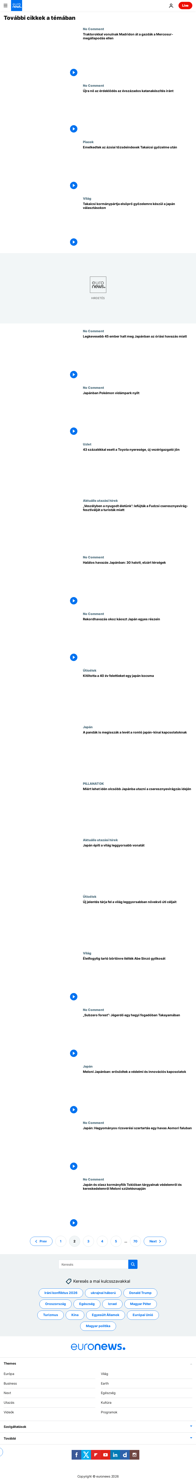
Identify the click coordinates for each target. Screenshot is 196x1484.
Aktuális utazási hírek (100, 500)
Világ (87, 198)
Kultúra (106, 1402)
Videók (9, 1412)
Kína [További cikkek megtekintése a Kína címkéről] (75, 1315)
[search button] (132, 1264)
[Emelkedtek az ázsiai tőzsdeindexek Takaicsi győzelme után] (137, 168)
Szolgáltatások (15, 1427)
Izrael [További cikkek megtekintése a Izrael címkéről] (112, 1304)
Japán (88, 727)
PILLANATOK (93, 783)
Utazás (9, 1402)
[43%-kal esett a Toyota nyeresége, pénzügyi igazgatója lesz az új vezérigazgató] (137, 470)
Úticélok (89, 670)
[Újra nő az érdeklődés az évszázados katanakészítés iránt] (137, 112)
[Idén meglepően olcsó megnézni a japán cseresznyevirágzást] (137, 810)
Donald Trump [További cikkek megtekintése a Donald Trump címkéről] (140, 1293)
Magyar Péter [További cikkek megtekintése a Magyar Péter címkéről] (140, 1304)
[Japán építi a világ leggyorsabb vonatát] (137, 866)
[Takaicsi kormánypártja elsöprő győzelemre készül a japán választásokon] (137, 225)
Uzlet (87, 444)
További (10, 1438)
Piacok (88, 142)
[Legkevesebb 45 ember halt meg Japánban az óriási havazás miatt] (137, 357)
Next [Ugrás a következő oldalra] (153, 1241)
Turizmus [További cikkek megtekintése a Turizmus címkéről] (50, 1315)
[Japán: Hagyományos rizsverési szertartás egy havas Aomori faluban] (137, 1149)
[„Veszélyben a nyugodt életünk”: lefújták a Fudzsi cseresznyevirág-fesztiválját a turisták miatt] (137, 527)
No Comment (93, 29)
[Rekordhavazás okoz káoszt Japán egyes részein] (137, 640)
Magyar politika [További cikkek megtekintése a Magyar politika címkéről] (98, 1326)
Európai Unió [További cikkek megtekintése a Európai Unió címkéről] (143, 1315)
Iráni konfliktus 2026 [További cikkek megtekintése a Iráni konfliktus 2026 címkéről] (60, 1293)
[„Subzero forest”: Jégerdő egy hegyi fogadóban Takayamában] (137, 1036)
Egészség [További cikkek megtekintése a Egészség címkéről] (87, 1304)
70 (135, 1241)
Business (10, 1383)
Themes (10, 1363)
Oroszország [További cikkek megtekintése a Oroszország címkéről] (55, 1304)
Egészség (108, 1393)
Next (7, 1393)
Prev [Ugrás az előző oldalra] (43, 1241)
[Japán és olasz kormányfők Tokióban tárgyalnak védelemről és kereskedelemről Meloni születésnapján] (137, 1205)
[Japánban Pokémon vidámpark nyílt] (137, 414)
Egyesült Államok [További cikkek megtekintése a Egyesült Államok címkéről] (105, 1315)
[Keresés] (98, 1264)
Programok (109, 1412)
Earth (105, 1383)
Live (185, 5)
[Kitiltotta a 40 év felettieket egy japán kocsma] (137, 696)
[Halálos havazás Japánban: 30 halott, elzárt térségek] (137, 583)
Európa (9, 1374)
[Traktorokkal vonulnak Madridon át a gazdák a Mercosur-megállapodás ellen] (137, 55)
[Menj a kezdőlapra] (16, 5)
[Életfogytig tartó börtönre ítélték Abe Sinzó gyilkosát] (137, 979)
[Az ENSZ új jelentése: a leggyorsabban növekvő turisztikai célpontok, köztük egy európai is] (137, 923)
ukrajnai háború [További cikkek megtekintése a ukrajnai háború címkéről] (103, 1293)
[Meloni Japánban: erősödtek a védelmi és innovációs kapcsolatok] (137, 1092)
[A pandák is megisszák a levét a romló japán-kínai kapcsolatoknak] (137, 753)
